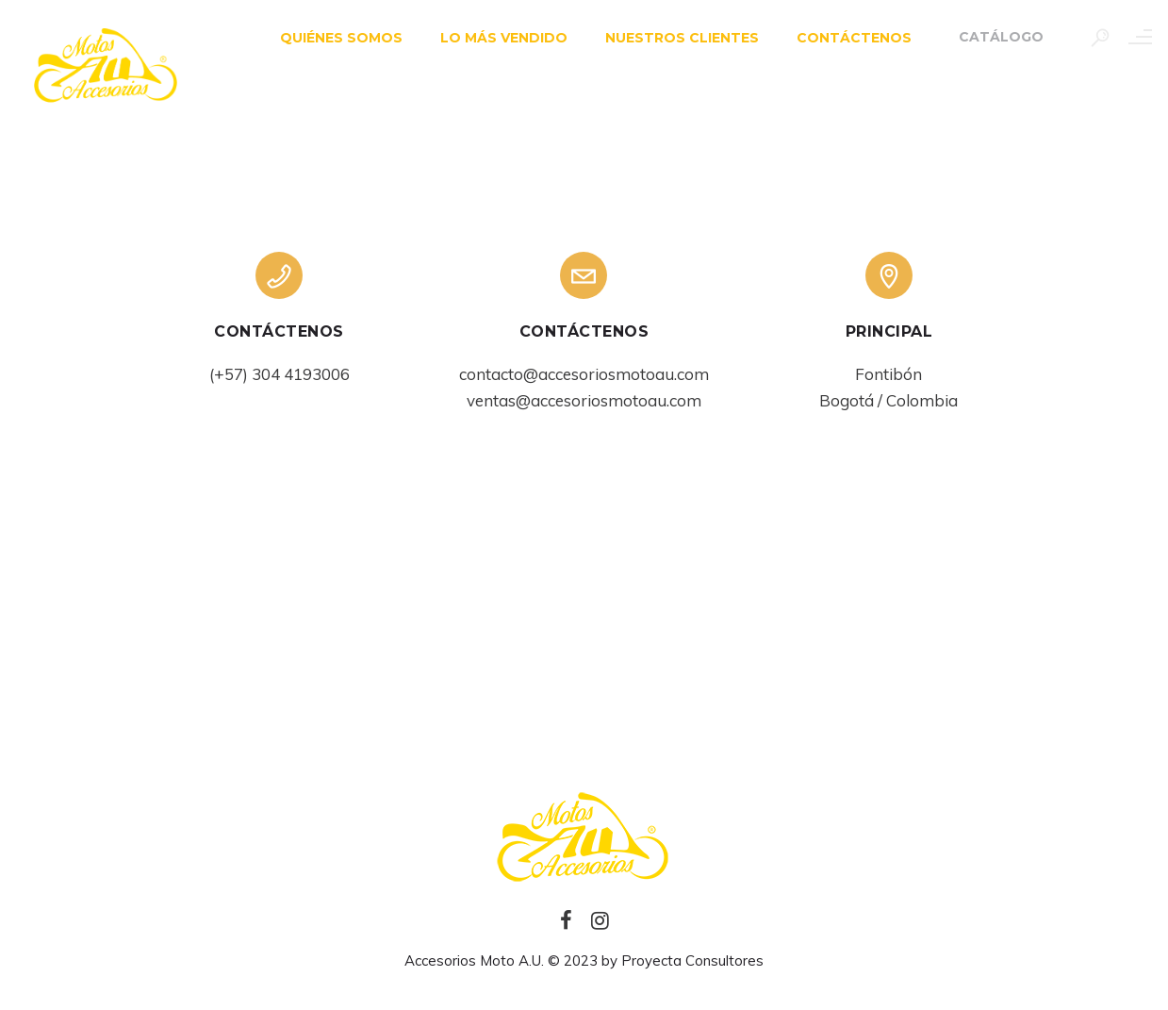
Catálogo (988, 36)
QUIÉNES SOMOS (329, 37)
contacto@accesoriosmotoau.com (584, 374)
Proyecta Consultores (692, 960)
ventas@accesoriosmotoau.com (584, 400)
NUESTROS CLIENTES (670, 37)
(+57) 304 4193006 (279, 374)
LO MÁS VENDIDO (491, 37)
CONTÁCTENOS (841, 37)
